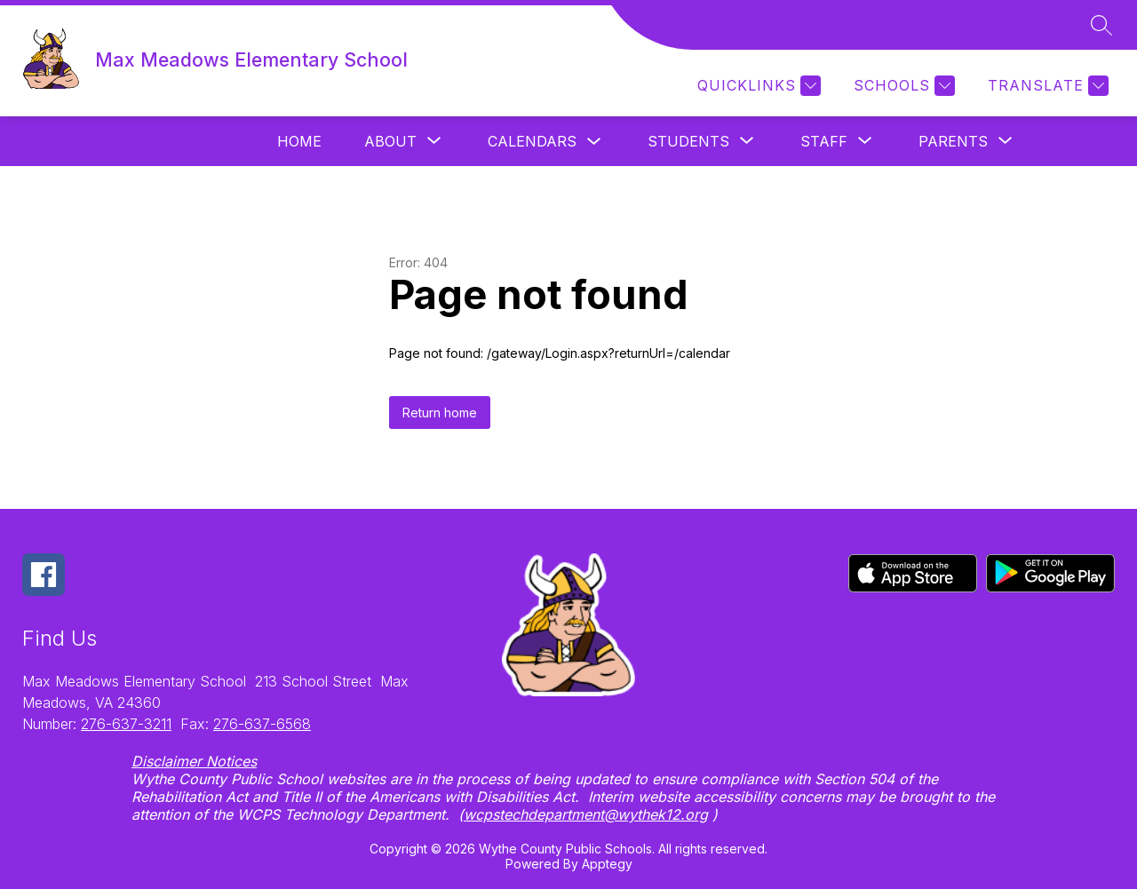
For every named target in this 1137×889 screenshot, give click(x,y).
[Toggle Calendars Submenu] (594, 142)
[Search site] (1101, 25)
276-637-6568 (262, 724)
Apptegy (607, 863)
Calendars (532, 141)
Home (299, 141)
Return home (439, 412)
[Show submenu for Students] (688, 141)
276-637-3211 (126, 724)
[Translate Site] (1046, 86)
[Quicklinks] (757, 86)
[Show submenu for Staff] (823, 141)
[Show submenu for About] (390, 141)
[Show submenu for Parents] (953, 141)
